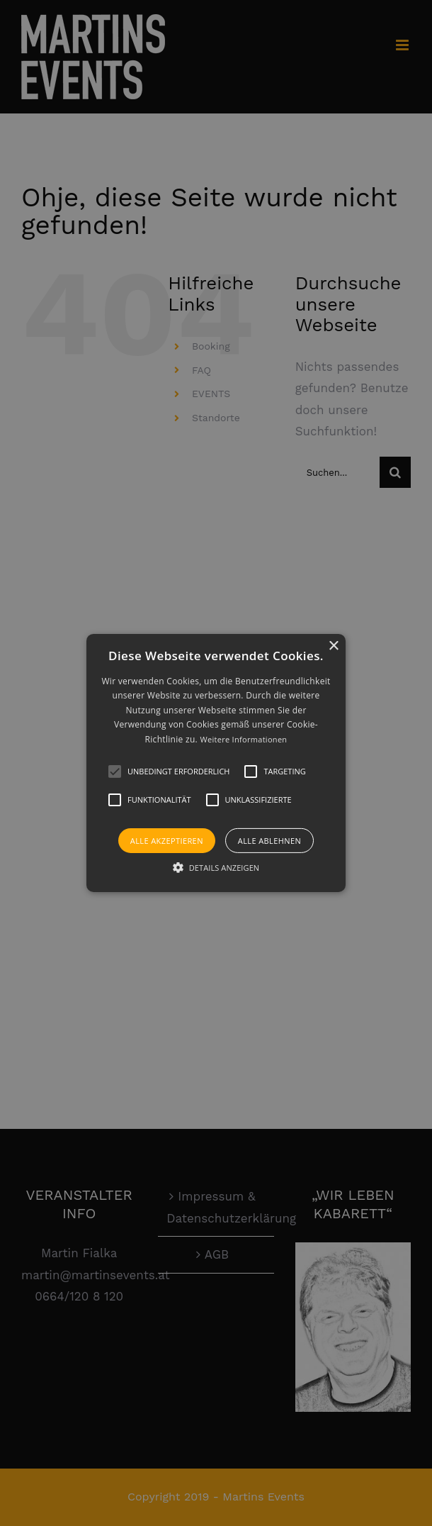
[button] (115, 771)
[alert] (216, 763)
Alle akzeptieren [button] (166, 840)
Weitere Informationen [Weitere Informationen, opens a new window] (243, 739)
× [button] (333, 646)
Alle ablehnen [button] (269, 840)
